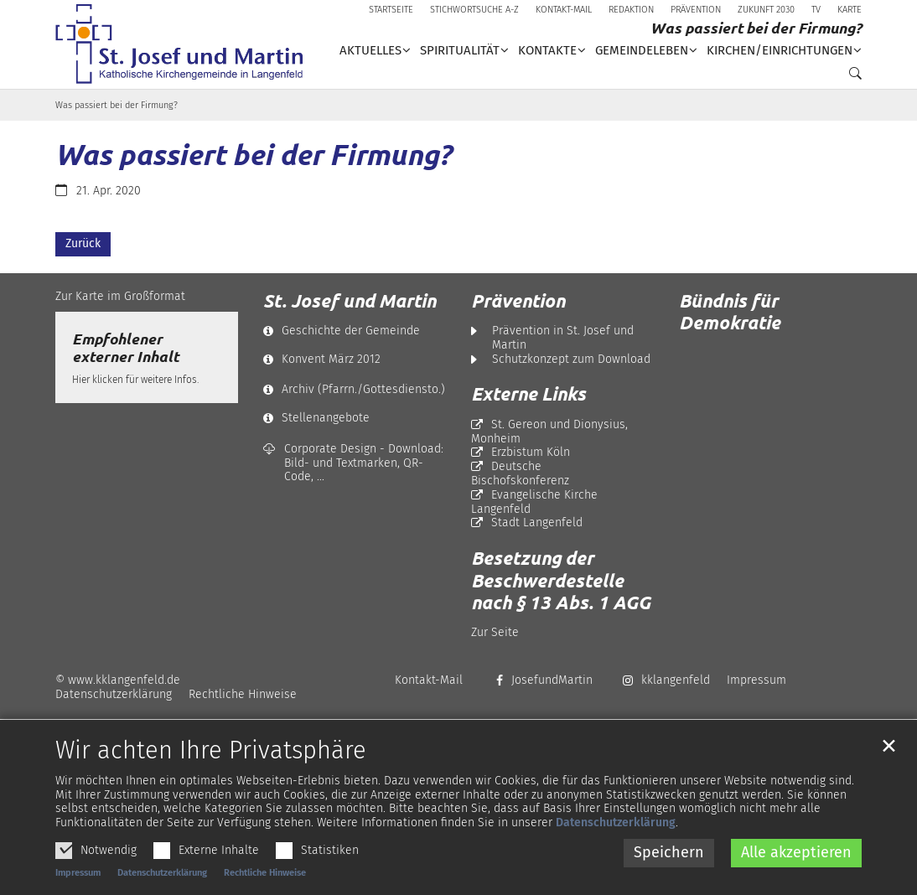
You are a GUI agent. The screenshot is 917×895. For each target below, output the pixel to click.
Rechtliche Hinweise (265, 876)
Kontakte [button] (547, 50)
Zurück (83, 243)
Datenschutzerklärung (616, 827)
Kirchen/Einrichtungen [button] (779, 50)
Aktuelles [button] (370, 50)
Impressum (78, 876)
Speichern (669, 855)
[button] (851, 77)
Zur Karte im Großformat (120, 296)
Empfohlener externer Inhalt (125, 347)
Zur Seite (495, 632)
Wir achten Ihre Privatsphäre (210, 754)
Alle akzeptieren (796, 855)
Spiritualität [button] (460, 50)
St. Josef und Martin (349, 301)
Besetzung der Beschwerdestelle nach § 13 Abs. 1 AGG (560, 580)
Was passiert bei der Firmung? (116, 105)
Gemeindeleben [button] (641, 50)
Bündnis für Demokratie (729, 311)
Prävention (518, 301)
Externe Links (528, 394)
